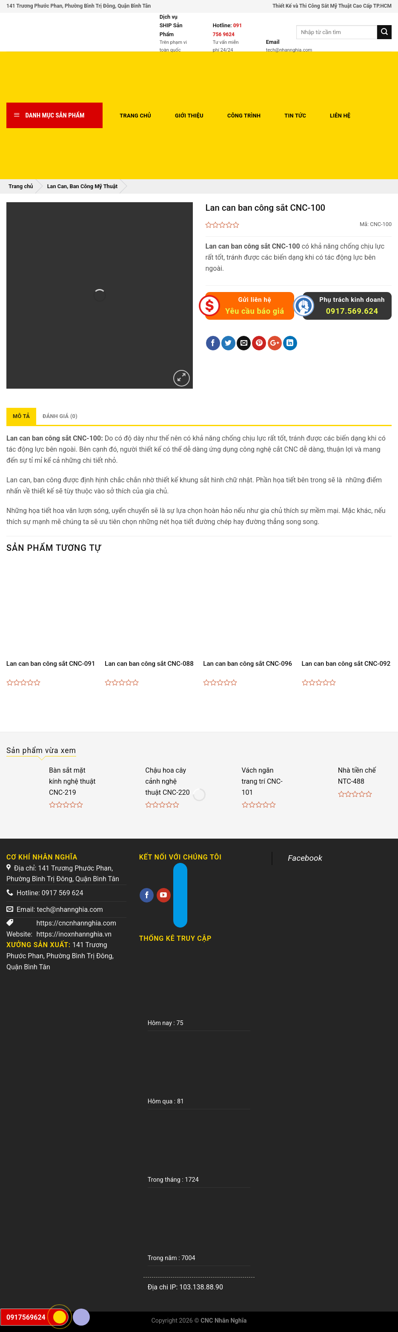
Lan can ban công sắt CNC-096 (247, 663)
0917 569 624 (62, 893)
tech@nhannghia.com (70, 909)
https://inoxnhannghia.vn (74, 934)
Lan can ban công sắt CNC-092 (346, 663)
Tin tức (295, 115)
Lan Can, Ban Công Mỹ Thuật (82, 186)
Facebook (305, 858)
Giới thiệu (189, 115)
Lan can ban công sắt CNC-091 (50, 663)
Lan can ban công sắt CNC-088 (149, 663)
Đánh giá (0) (60, 416)
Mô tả (21, 416)
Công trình (244, 115)
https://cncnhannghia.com (76, 923)
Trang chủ (135, 115)
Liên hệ (340, 115)
